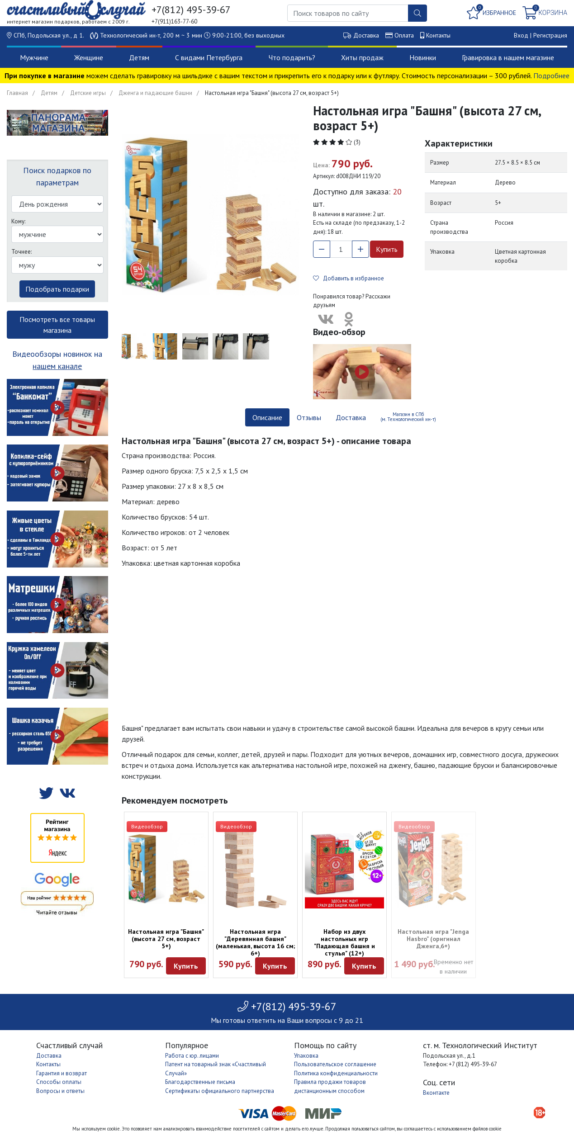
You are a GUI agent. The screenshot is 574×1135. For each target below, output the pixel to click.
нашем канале (57, 366)
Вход (521, 35)
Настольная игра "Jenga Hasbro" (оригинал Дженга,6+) (433, 938)
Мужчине (34, 57)
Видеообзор (147, 826)
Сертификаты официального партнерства (219, 1091)
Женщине (88, 57)
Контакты (438, 35)
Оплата (404, 35)
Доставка (366, 35)
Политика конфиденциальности (336, 1073)
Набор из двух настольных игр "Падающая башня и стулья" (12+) (344, 942)
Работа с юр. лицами (192, 1055)
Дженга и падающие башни (155, 93)
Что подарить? (292, 57)
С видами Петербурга (208, 57)
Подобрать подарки (57, 288)
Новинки (422, 57)
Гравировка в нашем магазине (508, 57)
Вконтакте (436, 1093)
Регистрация (550, 35)
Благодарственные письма (200, 1082)
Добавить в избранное (348, 278)
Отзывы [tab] (309, 417)
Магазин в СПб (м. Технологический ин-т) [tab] (408, 416)
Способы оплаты (58, 1082)
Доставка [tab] (351, 417)
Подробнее (551, 75)
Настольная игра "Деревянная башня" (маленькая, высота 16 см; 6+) (255, 942)
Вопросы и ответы (60, 1091)
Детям (139, 57)
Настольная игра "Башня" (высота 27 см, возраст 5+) (166, 938)
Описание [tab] (267, 417)
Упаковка (306, 1055)
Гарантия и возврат (61, 1073)
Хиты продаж (362, 57)
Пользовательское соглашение (335, 1064)
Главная (17, 93)
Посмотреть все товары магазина (57, 325)
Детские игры (88, 93)
